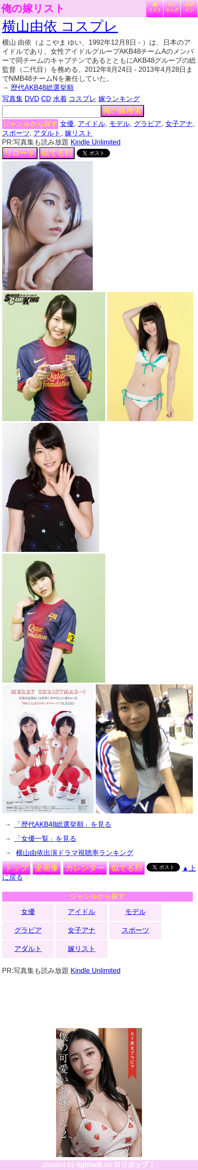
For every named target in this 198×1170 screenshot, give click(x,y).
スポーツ (16, 133)
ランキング (172, 7)
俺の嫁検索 (122, 111)
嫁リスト (154, 7)
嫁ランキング (119, 98)
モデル (119, 123)
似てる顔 (56, 153)
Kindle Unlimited (96, 142)
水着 (60, 98)
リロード (19, 153)
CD (46, 98)
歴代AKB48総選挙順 (42, 87)
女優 (67, 123)
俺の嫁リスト (33, 8)
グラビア (147, 123)
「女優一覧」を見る (45, 838)
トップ (16, 868)
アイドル (91, 123)
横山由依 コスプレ (60, 26)
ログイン (189, 7)
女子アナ (179, 123)
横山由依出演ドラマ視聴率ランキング (74, 852)
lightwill (89, 1164)
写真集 (12, 98)
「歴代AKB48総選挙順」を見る (63, 824)
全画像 (46, 868)
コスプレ (82, 98)
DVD (32, 98)
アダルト (47, 133)
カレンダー (85, 868)
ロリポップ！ (134, 1164)
